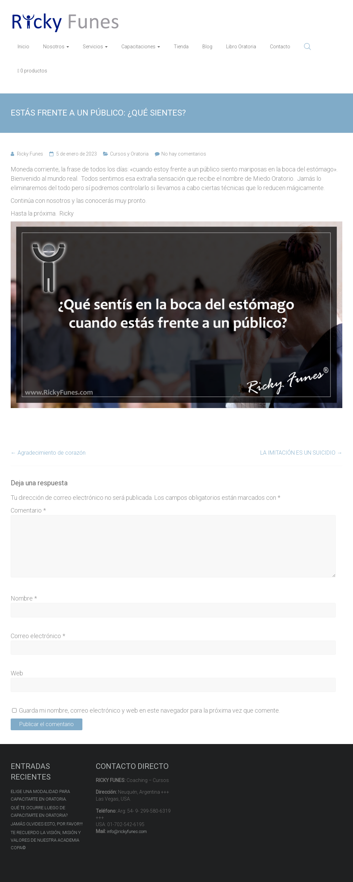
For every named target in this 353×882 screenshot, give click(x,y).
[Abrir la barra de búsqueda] (307, 46)
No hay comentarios (183, 154)
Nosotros (53, 46)
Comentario (28, 510)
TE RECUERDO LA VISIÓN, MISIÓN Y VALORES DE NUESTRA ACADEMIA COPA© (46, 840)
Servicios (93, 46)
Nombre (24, 598)
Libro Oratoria (241, 46)
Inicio (23, 46)
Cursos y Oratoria (129, 154)
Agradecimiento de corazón (48, 452)
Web (17, 673)
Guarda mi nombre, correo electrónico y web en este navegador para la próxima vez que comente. (149, 710)
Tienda (181, 46)
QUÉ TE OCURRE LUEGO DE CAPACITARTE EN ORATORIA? (39, 811)
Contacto (280, 46)
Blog (207, 46)
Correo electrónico (38, 636)
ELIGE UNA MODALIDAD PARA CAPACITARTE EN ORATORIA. (40, 795)
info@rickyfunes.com (127, 831)
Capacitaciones (138, 46)
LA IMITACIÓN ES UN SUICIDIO (301, 452)
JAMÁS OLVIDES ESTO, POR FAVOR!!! (47, 823)
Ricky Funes (30, 154)
